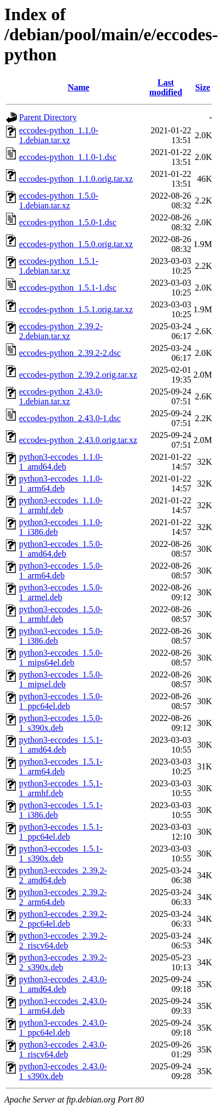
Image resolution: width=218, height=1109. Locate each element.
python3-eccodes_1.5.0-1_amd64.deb (61, 548)
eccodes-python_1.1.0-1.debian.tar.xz (58, 135)
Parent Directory (48, 117)
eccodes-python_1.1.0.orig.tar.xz (76, 178)
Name (78, 87)
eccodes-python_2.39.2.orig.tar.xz (78, 374)
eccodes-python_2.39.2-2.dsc (70, 353)
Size (202, 87)
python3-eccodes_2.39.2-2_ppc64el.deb (63, 918)
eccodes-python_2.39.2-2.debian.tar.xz (61, 331)
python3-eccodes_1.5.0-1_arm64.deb (61, 570)
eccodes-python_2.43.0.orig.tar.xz (78, 440)
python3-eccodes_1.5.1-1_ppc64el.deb (61, 831)
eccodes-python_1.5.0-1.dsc (67, 222)
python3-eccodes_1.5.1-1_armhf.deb (61, 788)
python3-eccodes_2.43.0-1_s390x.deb (63, 1071)
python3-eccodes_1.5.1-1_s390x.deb (61, 853)
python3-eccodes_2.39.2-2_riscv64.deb (63, 940)
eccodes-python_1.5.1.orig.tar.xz (76, 309)
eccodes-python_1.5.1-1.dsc (67, 287)
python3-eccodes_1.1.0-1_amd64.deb (61, 461)
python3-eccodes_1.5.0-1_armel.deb (61, 592)
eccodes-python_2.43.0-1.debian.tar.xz (61, 396)
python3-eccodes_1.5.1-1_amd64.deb (61, 744)
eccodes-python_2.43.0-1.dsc (70, 418)
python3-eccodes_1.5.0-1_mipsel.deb (61, 679)
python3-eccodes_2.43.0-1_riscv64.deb (63, 1049)
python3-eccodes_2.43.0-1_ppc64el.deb (63, 1027)
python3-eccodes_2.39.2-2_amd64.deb (63, 875)
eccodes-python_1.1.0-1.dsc (67, 157)
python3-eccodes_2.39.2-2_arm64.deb (63, 897)
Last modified (166, 87)
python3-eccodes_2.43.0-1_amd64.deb (63, 984)
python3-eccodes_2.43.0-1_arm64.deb (63, 1005)
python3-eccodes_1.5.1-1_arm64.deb (61, 766)
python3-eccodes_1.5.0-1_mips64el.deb (61, 657)
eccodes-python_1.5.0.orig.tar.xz (76, 244)
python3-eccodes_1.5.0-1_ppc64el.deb (61, 701)
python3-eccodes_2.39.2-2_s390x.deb (63, 962)
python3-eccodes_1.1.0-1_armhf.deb (61, 505)
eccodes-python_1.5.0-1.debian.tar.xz (58, 200)
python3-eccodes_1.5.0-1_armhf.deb (61, 614)
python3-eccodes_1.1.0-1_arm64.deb (61, 483)
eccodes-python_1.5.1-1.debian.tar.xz (58, 265)
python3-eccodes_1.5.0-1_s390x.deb (61, 722)
